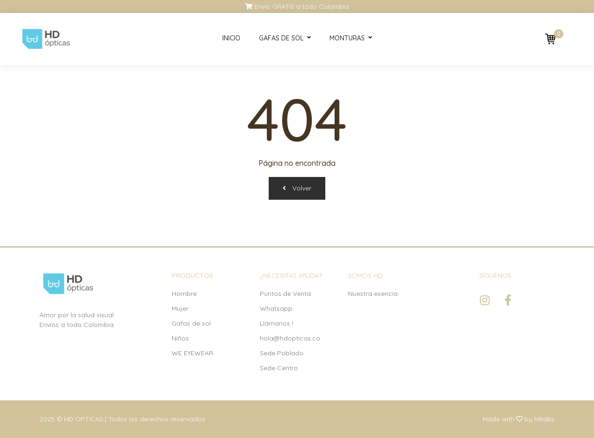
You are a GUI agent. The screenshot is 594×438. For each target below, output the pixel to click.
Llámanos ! (276, 323)
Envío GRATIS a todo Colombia (297, 6)
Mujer (180, 308)
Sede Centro (279, 368)
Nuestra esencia (373, 293)
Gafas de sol (281, 38)
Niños (180, 338)
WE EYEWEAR (192, 353)
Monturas (347, 38)
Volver (297, 188)
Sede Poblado (281, 353)
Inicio (231, 38)
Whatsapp (276, 308)
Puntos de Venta (285, 293)
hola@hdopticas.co (290, 338)
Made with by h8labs (519, 419)
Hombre (184, 293)
